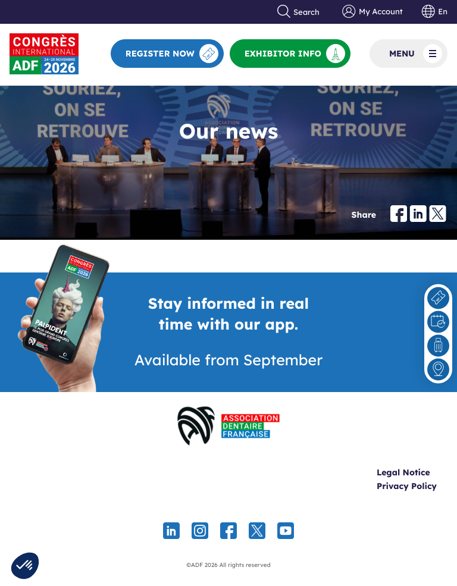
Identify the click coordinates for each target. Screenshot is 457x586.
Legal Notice (403, 472)
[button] (25, 565)
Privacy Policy (407, 486)
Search (298, 11)
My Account (372, 11)
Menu (415, 53)
